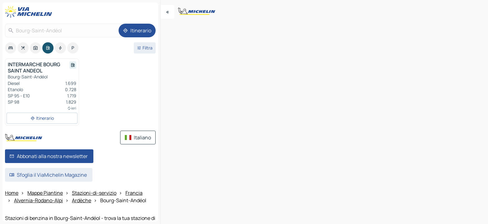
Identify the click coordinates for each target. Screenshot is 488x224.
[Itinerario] (137, 30)
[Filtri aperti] (145, 48)
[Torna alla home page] (30, 12)
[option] (10, 48)
